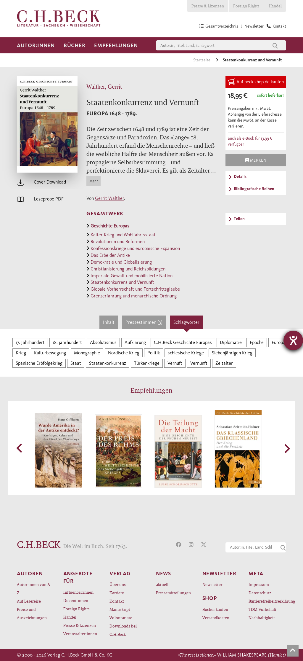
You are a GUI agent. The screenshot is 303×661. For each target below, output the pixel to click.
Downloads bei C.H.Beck (123, 630)
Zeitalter (224, 363)
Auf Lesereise (29, 600)
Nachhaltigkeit (262, 617)
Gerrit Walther (109, 198)
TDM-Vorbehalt (262, 609)
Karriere (116, 592)
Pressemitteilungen (173, 592)
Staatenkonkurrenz (107, 363)
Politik (153, 353)
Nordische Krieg (123, 353)
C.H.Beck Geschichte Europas (183, 342)
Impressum (259, 584)
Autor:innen (36, 45)
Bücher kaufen (215, 609)
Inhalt (109, 322)
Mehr (93, 181)
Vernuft (174, 363)
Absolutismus (103, 342)
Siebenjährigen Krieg (232, 353)
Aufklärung (135, 342)
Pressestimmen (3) (143, 322)
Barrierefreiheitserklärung (267, 600)
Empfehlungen (116, 45)
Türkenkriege (146, 363)
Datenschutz (260, 592)
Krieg (21, 353)
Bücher (74, 45)
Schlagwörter (186, 322)
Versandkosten (215, 617)
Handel (275, 5)
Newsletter (212, 584)
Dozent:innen (75, 600)
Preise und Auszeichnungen (32, 613)
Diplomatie (231, 342)
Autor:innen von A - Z (34, 588)
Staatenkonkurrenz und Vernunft (252, 60)
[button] (20, 448)
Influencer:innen (78, 592)
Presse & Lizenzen (207, 5)
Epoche (257, 342)
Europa (278, 342)
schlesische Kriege (186, 353)
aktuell (162, 584)
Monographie (87, 353)
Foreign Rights (246, 5)
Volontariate (120, 617)
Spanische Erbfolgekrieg (39, 363)
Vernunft (198, 363)
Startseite (202, 60)
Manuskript (119, 609)
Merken (255, 160)
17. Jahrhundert (30, 342)
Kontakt (116, 600)
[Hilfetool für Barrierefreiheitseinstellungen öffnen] (293, 340)
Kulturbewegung (50, 353)
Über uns (117, 584)
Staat (75, 363)
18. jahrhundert (67, 342)
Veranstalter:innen (80, 633)
